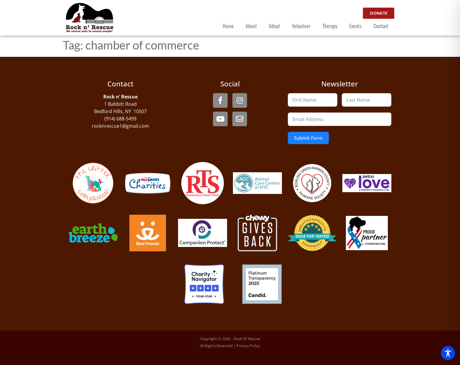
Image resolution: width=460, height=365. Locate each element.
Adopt (274, 26)
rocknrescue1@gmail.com (120, 126)
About (251, 26)
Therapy (329, 26)
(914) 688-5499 (120, 118)
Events (355, 26)
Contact (380, 26)
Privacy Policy (248, 345)
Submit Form (308, 138)
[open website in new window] (378, 13)
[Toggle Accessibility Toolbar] (448, 353)
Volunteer (301, 26)
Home (228, 26)
